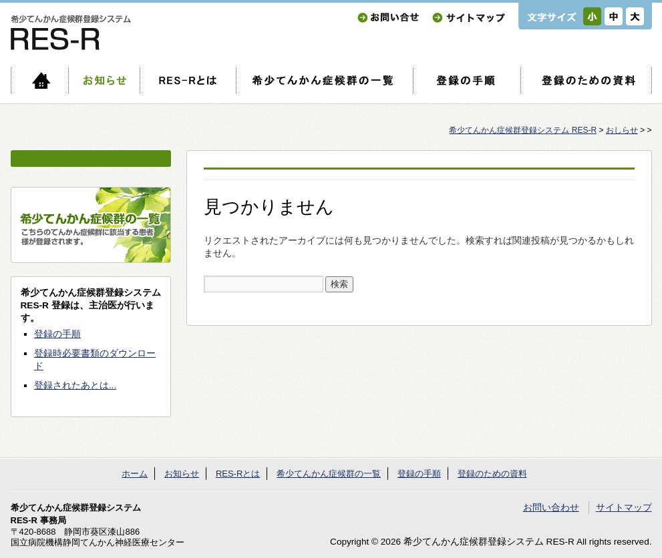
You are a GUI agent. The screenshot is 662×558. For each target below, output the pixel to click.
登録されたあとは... (75, 385)
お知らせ (104, 80)
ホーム (39, 80)
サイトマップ (468, 18)
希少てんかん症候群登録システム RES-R (523, 130)
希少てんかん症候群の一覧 (324, 80)
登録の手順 (466, 80)
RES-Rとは (188, 80)
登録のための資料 (586, 80)
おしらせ (622, 130)
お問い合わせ (388, 18)
